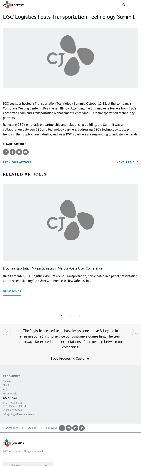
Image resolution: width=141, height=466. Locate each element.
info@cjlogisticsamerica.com (18, 414)
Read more (12, 290)
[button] (61, 315)
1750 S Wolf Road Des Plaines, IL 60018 (14, 404)
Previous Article (17, 162)
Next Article (127, 162)
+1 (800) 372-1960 (12, 410)
